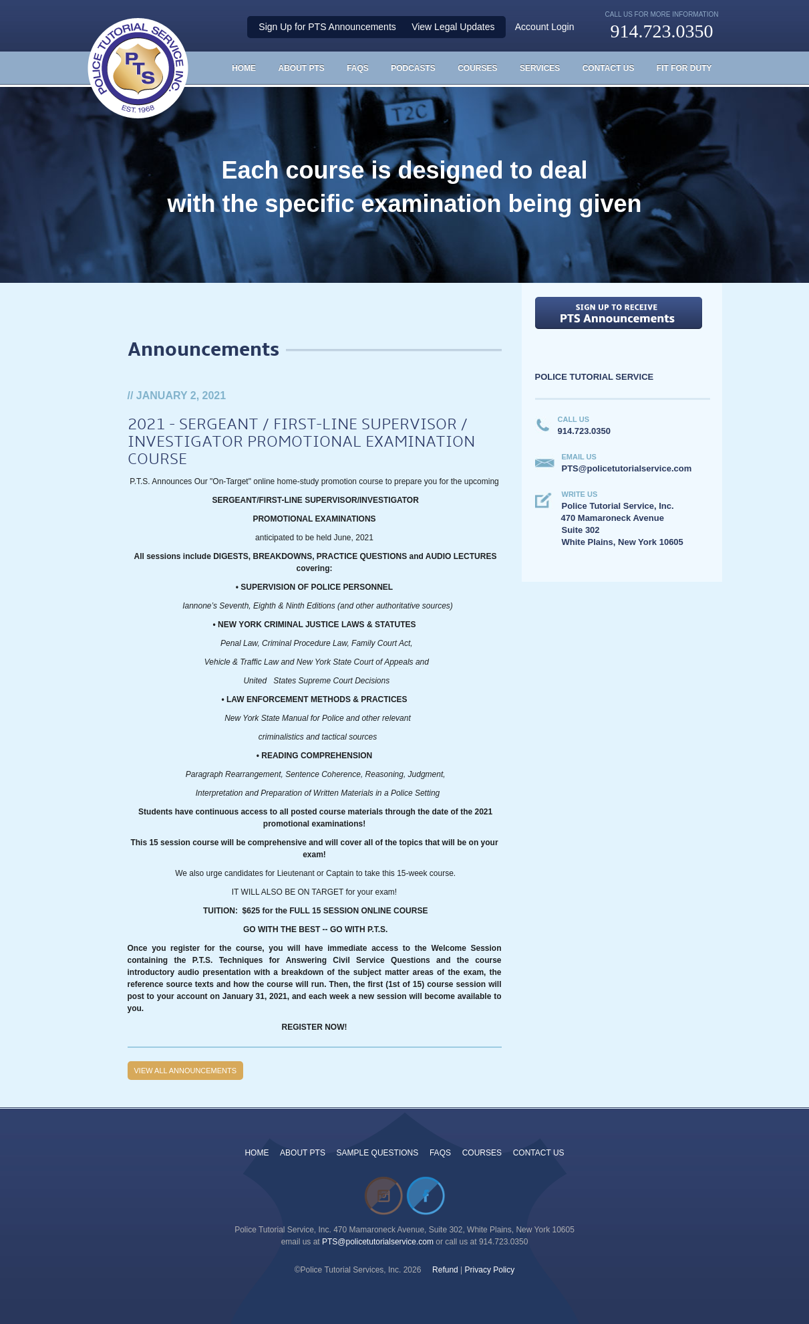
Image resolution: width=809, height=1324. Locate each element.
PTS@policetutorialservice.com (378, 1241)
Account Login (545, 26)
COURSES (482, 1152)
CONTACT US (538, 1152)
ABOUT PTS (302, 1152)
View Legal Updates (453, 26)
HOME (244, 68)
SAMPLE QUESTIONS (378, 1152)
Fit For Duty (684, 68)
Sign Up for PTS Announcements (327, 26)
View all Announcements (185, 1071)
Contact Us (609, 68)
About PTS (301, 68)
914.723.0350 (661, 31)
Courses (477, 68)
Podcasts (413, 68)
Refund (445, 1270)
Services (540, 68)
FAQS (358, 68)
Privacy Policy (490, 1270)
